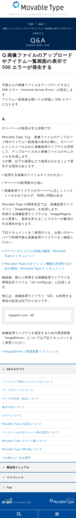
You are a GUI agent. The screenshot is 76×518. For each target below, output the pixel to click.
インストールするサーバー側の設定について (30, 432)
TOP (31, 23)
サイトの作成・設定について (20, 398)
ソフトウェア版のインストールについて (27, 381)
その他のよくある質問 (16, 457)
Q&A (40, 23)
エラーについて (12, 415)
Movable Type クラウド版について (24, 440)
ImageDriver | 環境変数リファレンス (31, 351)
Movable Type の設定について (22, 423)
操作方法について (13, 406)
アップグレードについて (17, 390)
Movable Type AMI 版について (22, 449)
